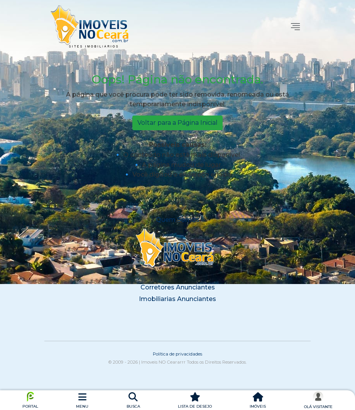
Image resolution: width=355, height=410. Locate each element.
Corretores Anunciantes (177, 287)
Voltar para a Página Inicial (177, 122)
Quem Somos (177, 219)
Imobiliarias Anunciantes (177, 299)
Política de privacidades (177, 354)
